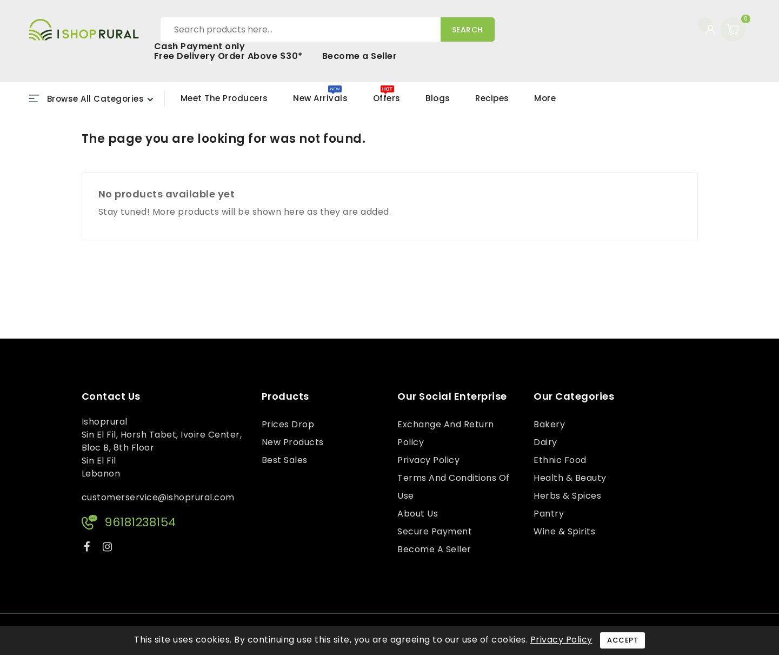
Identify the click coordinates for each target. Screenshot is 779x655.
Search (467, 29)
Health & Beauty (570, 478)
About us (417, 513)
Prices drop (288, 424)
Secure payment (434, 531)
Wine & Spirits (564, 531)
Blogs (437, 98)
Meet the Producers (224, 98)
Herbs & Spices (567, 495)
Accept (622, 640)
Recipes (492, 98)
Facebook (88, 548)
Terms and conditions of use (453, 487)
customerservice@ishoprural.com (158, 497)
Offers (387, 98)
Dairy (545, 442)
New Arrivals (320, 98)
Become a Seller (359, 56)
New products (293, 442)
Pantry (549, 513)
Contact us (111, 396)
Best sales (285, 460)
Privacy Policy (428, 460)
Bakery (549, 424)
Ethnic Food (560, 460)
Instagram (109, 548)
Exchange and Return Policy (445, 433)
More (545, 98)
